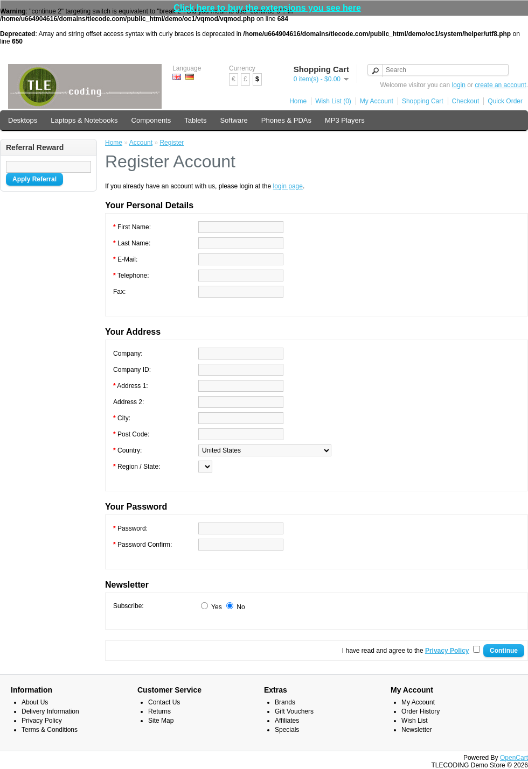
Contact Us (164, 702)
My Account (376, 101)
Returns (159, 711)
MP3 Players (345, 120)
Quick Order (505, 101)
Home (298, 101)
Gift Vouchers (294, 711)
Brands (285, 702)
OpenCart (514, 757)
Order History (420, 711)
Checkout (466, 101)
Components (151, 120)
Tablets (195, 120)
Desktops (22, 120)
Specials (287, 729)
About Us (35, 702)
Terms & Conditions (50, 729)
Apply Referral (34, 179)
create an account (500, 85)
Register (171, 142)
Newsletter (416, 729)
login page (288, 186)
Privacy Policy (42, 720)
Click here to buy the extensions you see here (267, 7)
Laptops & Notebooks (84, 120)
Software (233, 120)
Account (140, 142)
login (459, 85)
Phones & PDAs (286, 120)
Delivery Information (50, 711)
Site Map (160, 720)
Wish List (414, 720)
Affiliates (287, 720)
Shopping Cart (422, 101)
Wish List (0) (333, 101)
